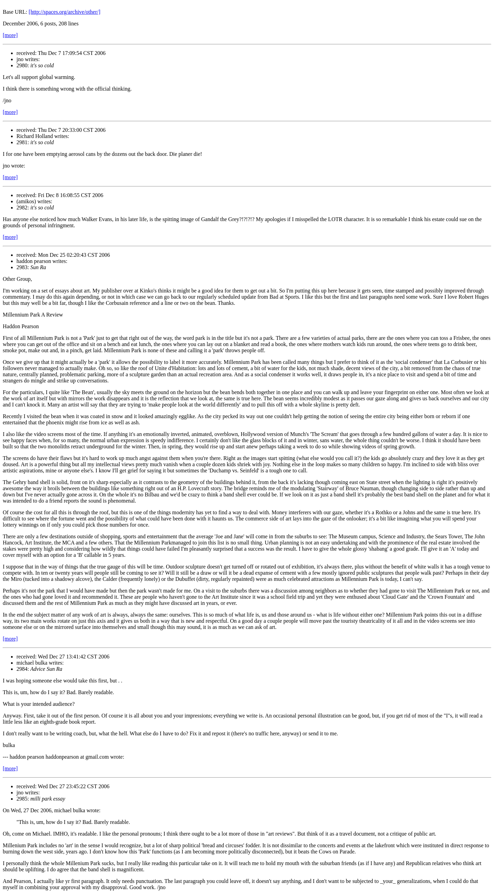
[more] (10, 35)
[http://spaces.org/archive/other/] (65, 12)
